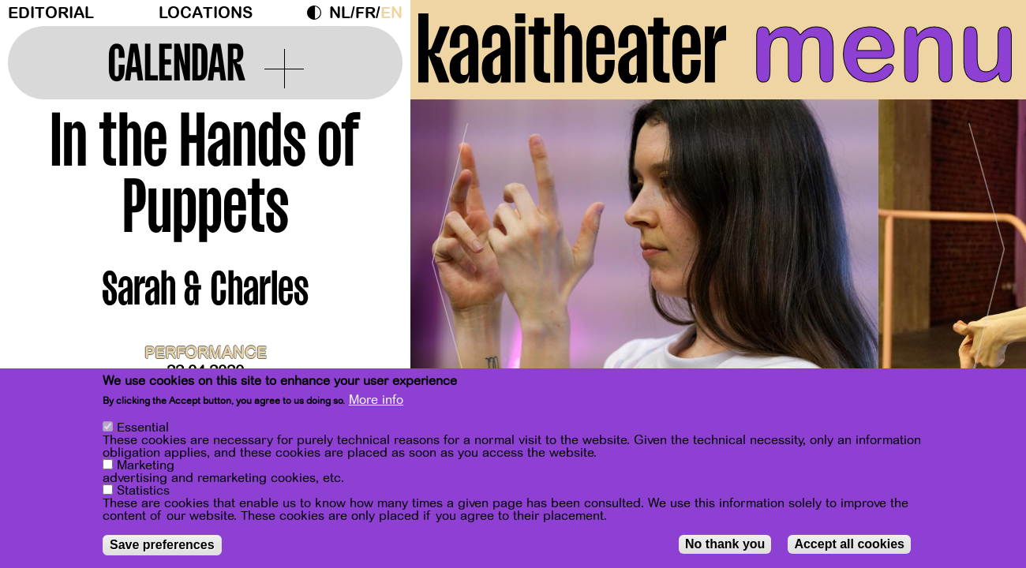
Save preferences (162, 544)
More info (376, 400)
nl (339, 13)
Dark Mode (318, 13)
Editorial (51, 13)
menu (884, 47)
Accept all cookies (849, 544)
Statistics (143, 491)
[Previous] (449, 256)
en (391, 13)
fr (365, 13)
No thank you (725, 544)
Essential (143, 427)
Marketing (145, 465)
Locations (206, 13)
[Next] (986, 256)
